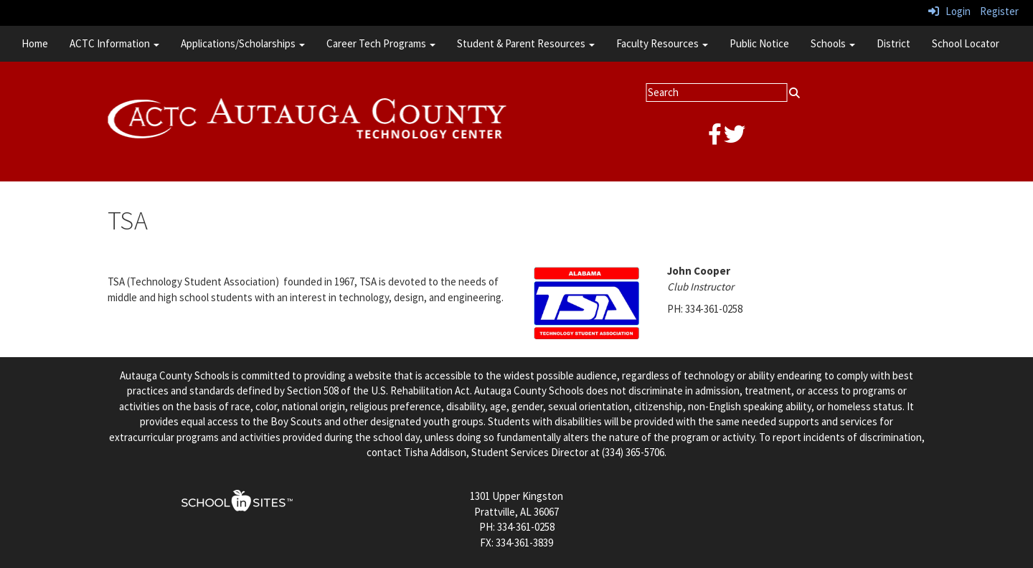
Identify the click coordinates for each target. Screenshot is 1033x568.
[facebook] (715, 138)
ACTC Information (114, 43)
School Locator (965, 43)
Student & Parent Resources (526, 43)
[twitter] (734, 138)
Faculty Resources (662, 43)
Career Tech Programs (380, 43)
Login (949, 11)
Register (999, 11)
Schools (833, 43)
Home (35, 43)
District (893, 43)
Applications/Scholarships (243, 43)
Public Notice (759, 43)
